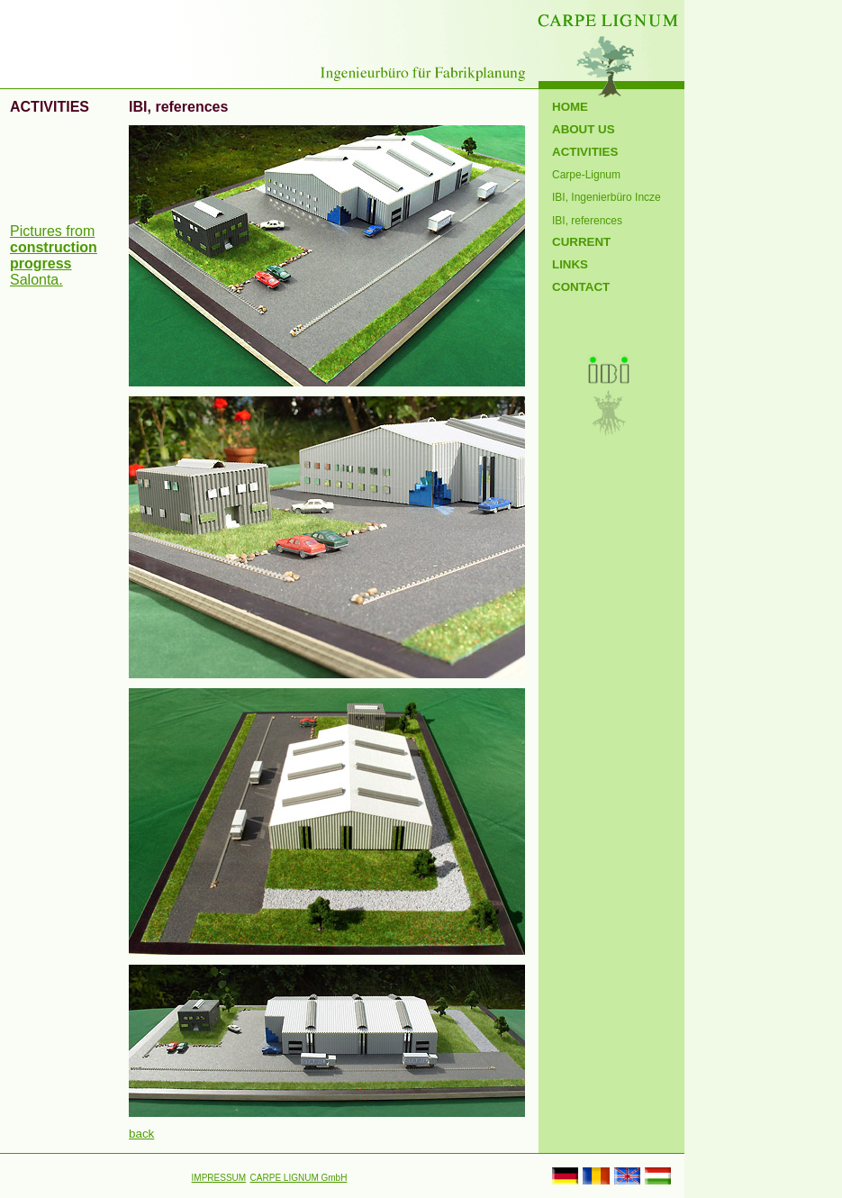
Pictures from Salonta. (53, 255)
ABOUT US (583, 129)
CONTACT (581, 287)
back (141, 1133)
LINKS (570, 264)
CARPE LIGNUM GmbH (299, 1178)
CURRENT (581, 242)
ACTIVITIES (585, 152)
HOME (570, 106)
